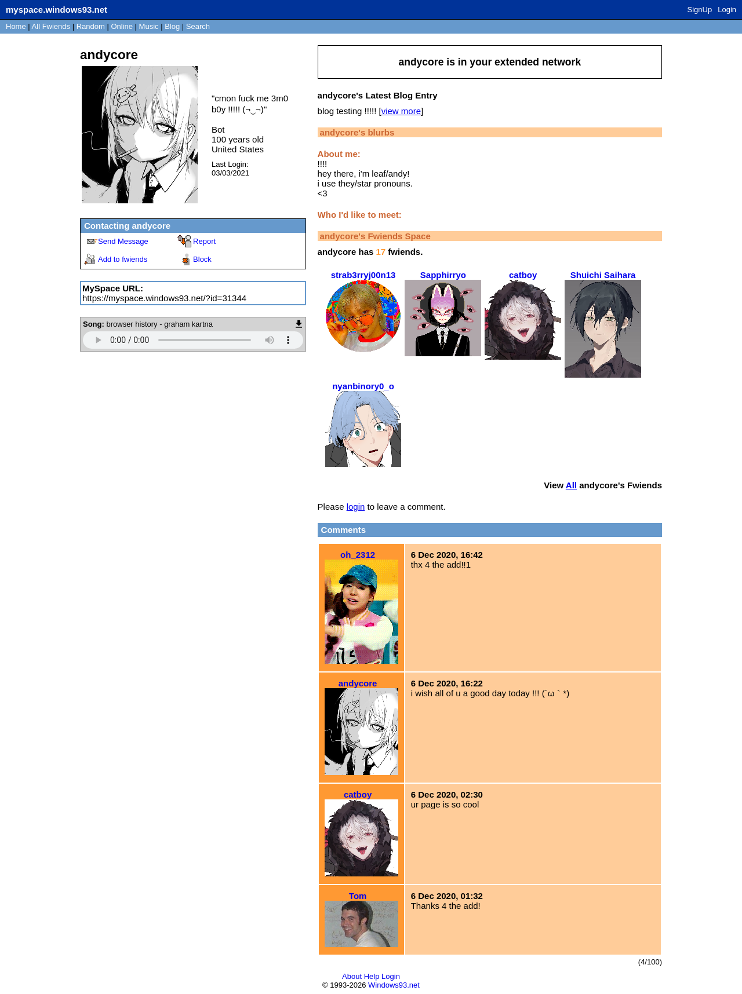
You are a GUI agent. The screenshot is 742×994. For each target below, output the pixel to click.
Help (372, 976)
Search (198, 26)
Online (122, 26)
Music (149, 26)
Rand (91, 26)
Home (16, 26)
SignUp (700, 9)
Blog (172, 26)
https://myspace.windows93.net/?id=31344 (164, 298)
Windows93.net (394, 985)
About (352, 976)
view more (401, 111)
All (51, 26)
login (356, 506)
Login (727, 9)
